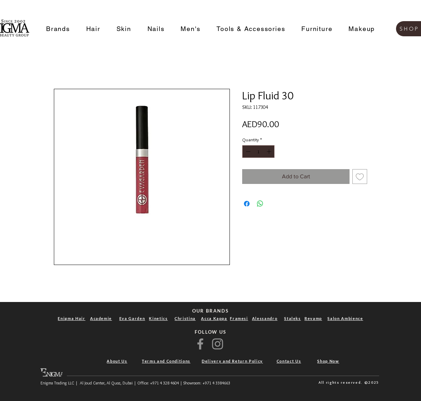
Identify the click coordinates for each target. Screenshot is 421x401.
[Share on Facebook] (247, 203)
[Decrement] (247, 152)
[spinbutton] (258, 152)
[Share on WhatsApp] (260, 203)
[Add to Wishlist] (359, 176)
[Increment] (269, 152)
